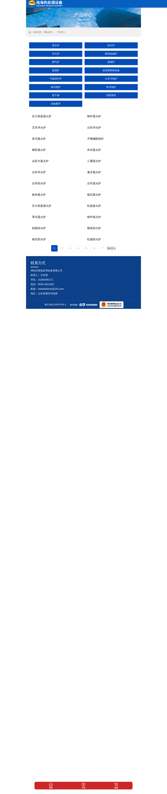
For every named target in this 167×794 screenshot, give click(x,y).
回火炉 (111, 45)
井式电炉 (111, 87)
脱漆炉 (55, 70)
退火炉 (55, 45)
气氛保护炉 (56, 78)
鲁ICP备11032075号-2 (55, 789)
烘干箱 (55, 95)
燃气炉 (55, 62)
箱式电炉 (56, 87)
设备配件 (56, 103)
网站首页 (48, 32)
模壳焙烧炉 (111, 53)
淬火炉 (55, 53)
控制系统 (111, 95)
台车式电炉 (111, 78)
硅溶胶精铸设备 (111, 70)
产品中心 (61, 32)
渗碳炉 (111, 62)
